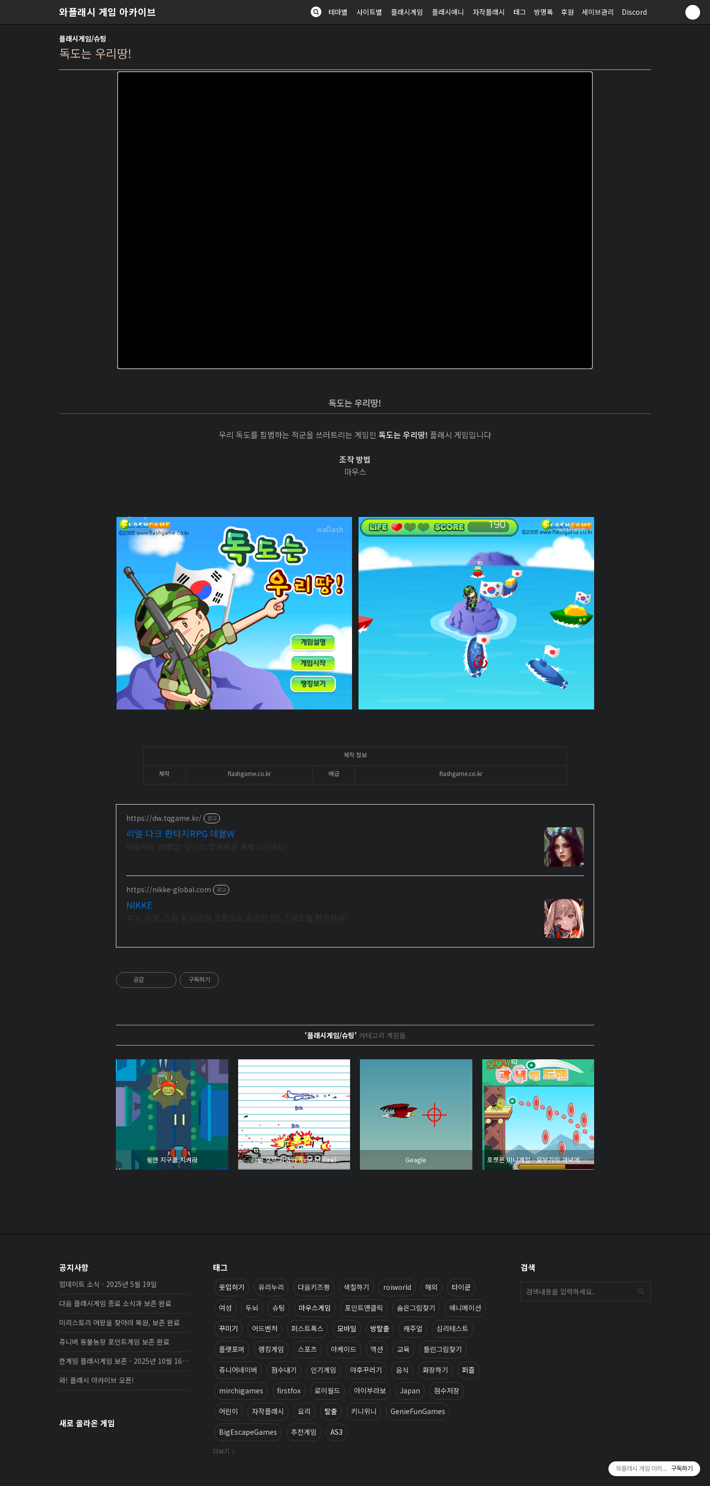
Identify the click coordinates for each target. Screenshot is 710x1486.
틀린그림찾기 (443, 1349)
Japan (410, 1390)
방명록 (543, 12)
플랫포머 (232, 1349)
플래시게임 (407, 12)
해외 (431, 1287)
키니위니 (364, 1411)
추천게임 (304, 1432)
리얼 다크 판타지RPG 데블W (180, 833)
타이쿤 (461, 1287)
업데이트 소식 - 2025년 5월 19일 (108, 1284)
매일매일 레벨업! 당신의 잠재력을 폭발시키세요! (206, 846)
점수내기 (284, 1370)
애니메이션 (465, 1308)
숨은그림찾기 (416, 1308)
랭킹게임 (271, 1349)
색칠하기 (356, 1287)
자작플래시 (489, 12)
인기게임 (323, 1370)
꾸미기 (228, 1328)
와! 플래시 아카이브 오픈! (96, 1380)
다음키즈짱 (314, 1287)
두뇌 (252, 1308)
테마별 (338, 12)
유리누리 (271, 1287)
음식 (402, 1370)
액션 (376, 1349)
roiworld (397, 1287)
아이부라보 (370, 1390)
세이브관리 (598, 12)
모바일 (346, 1328)
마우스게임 (315, 1308)
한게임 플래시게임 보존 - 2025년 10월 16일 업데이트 (124, 1361)
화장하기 (435, 1370)
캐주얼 (413, 1328)
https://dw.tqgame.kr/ (164, 818)
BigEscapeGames (248, 1432)
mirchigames (241, 1390)
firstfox (289, 1390)
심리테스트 (452, 1328)
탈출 (330, 1411)
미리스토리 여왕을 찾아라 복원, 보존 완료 (119, 1322)
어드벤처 (265, 1328)
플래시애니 (448, 12)
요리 (304, 1411)
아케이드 (343, 1349)
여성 (225, 1308)
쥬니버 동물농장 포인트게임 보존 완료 (114, 1342)
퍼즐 (468, 1370)
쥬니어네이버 (238, 1370)
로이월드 (327, 1390)
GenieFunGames (417, 1411)
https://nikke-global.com (168, 889)
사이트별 (369, 12)
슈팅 (278, 1308)
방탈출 (380, 1328)
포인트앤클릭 (364, 1308)
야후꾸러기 (366, 1370)
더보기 (221, 1451)
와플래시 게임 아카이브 (107, 12)
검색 (641, 1291)
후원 (567, 12)
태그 (519, 12)
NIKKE (139, 905)
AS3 (336, 1432)
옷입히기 (232, 1287)
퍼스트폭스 (307, 1328)
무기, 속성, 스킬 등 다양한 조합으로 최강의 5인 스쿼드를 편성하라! (236, 917)
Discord (634, 12)
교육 (403, 1349)
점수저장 (447, 1390)
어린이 (228, 1411)
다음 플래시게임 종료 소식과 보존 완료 (115, 1303)
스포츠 (307, 1349)
